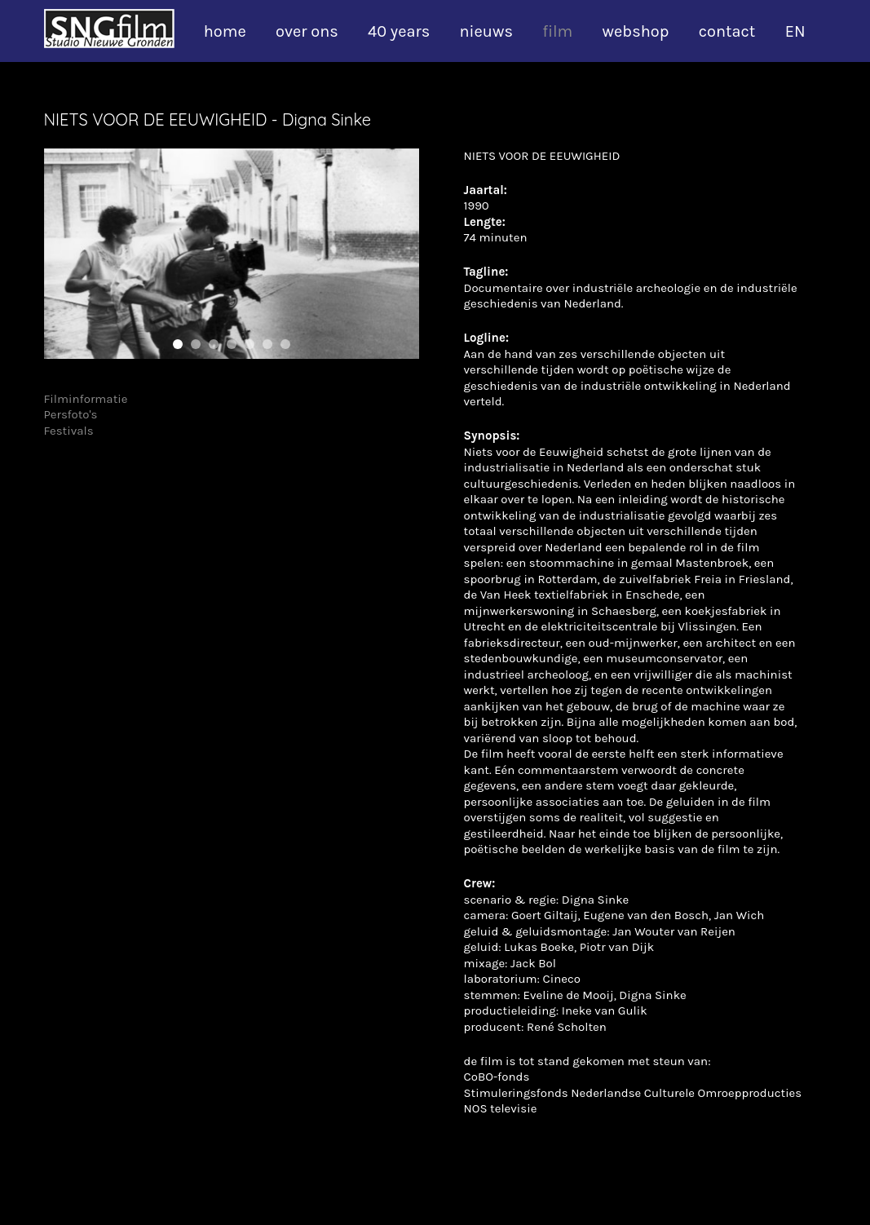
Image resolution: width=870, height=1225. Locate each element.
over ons (307, 31)
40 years (399, 31)
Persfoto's (71, 414)
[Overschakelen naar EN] (803, 32)
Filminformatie (86, 398)
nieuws (485, 31)
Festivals (69, 430)
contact (727, 31)
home (225, 31)
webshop (636, 31)
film (557, 31)
